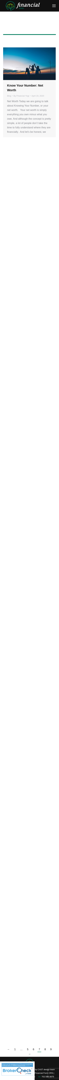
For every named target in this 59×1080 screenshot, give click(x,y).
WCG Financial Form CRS (41, 1073)
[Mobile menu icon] (54, 6)
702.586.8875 (48, 1076)
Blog (9, 96)
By (21, 96)
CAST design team (46, 1069)
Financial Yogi (29, 24)
